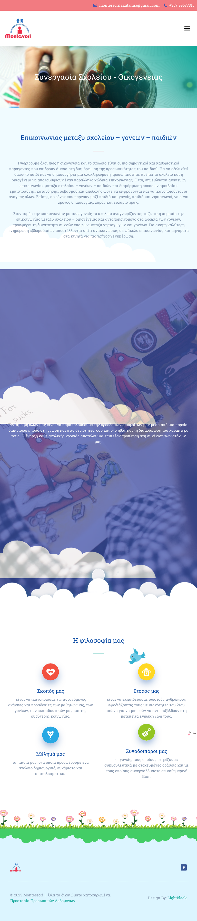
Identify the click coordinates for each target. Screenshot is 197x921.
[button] (187, 28)
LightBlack (177, 897)
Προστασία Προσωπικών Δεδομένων (43, 900)
